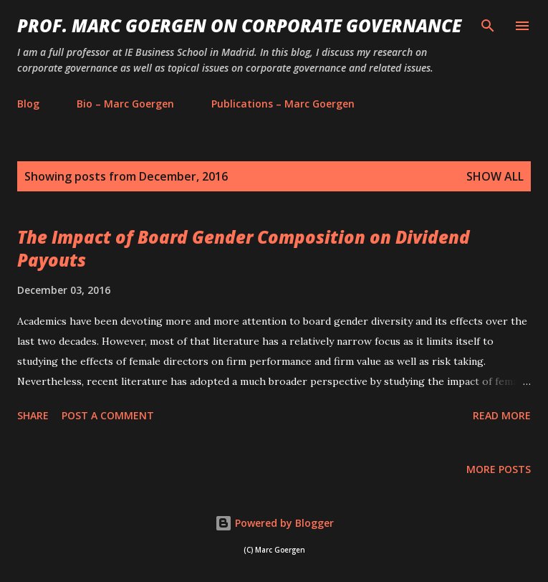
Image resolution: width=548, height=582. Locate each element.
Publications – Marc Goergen (283, 103)
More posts (498, 469)
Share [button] (33, 415)
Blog (28, 103)
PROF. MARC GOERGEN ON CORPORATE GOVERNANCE (239, 25)
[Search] (487, 25)
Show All (495, 176)
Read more (502, 415)
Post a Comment (108, 415)
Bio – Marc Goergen (125, 103)
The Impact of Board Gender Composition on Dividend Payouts (243, 248)
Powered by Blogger (274, 523)
